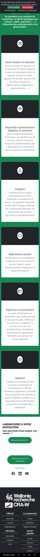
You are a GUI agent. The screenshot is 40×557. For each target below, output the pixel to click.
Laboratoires (10, 536)
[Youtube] (27, 473)
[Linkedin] (20, 473)
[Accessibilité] (29, 555)
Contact (30, 539)
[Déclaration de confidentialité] (18, 555)
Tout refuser (27, 7)
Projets (30, 519)
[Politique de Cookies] (24, 555)
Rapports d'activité (29, 527)
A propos (10, 523)
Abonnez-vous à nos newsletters (20, 459)
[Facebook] (13, 473)
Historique (10, 519)
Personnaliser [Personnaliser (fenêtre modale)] (10, 10)
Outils (10, 544)
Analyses (10, 540)
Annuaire (30, 543)
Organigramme (10, 527)
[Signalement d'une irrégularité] (34, 555)
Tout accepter (13, 7)
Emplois (30, 551)
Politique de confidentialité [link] (27, 10)
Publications (30, 523)
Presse (30, 547)
